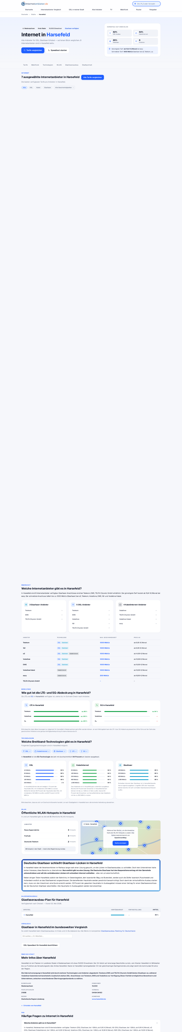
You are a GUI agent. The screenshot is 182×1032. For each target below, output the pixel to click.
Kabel (38, 88)
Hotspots (90, 919)
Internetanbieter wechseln (78, 1005)
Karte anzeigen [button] (120, 622)
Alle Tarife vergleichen (92, 77)
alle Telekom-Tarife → (66, 99)
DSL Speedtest (108, 1005)
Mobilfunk (124, 10)
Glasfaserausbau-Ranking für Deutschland (118, 710)
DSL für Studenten (76, 1015)
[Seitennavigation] (91, 65)
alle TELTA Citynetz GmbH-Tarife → (70, 339)
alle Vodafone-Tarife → (66, 170)
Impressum (140, 1012)
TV (111, 10)
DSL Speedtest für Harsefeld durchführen (41, 724)
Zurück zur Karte (91, 981)
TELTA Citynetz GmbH (80, 843)
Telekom (64, 843)
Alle (24, 88)
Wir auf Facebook (142, 1005)
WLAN (59, 65)
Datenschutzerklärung (144, 1008)
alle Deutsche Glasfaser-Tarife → (70, 233)
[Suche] (31, 1018)
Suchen (45, 1018)
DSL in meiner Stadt (76, 10)
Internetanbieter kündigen (78, 1008)
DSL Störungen (74, 1019)
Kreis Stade (42, 28)
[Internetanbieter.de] (34, 3)
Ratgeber (153, 10)
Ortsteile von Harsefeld (32, 785)
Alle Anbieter (97, 10)
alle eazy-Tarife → (65, 305)
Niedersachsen (29, 28)
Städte (33, 14)
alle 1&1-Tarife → (64, 205)
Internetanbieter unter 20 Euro (80, 1012)
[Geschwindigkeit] (64, 88)
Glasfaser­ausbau (71, 65)
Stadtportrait (87, 65)
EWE (69, 843)
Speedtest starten (57, 50)
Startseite (29, 10)
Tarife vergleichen (33, 50)
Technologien (48, 65)
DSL (31, 88)
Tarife (25, 65)
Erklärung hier (124, 291)
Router (138, 10)
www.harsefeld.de (99, 778)
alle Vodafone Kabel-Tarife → (68, 268)
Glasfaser (47, 88)
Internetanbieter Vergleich (51, 10)
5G (32, 476)
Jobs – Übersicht (109, 1008)
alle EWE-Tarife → (65, 136)
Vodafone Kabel (72, 889)
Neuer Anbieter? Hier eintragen (114, 1012)
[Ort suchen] (46, 715)
